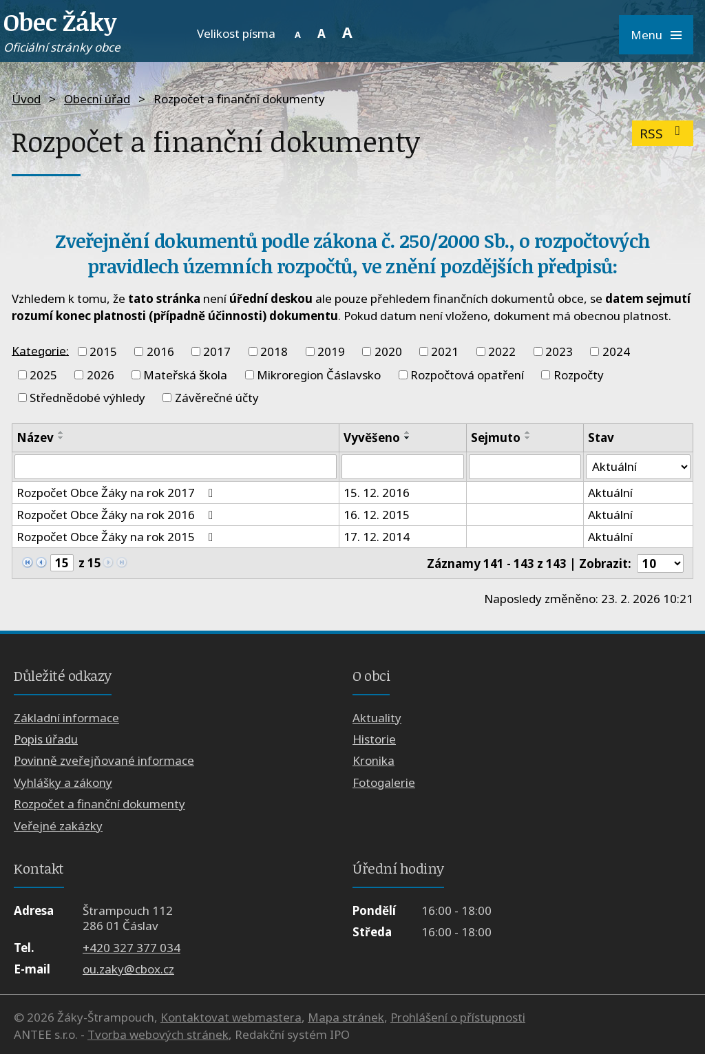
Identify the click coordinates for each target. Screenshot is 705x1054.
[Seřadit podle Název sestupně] (61, 438)
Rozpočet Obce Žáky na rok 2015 (117, 537)
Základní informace (66, 718)
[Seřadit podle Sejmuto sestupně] (528, 438)
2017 (217, 351)
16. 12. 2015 (377, 515)
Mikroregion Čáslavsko (319, 375)
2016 (160, 351)
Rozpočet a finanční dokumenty (99, 804)
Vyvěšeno (372, 437)
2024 (616, 351)
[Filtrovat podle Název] (175, 466)
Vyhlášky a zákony (63, 782)
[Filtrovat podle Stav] (638, 466)
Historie (374, 739)
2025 (43, 375)
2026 (100, 375)
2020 (388, 351)
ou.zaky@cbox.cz (128, 969)
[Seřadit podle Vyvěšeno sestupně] (407, 438)
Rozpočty (579, 375)
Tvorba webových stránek (158, 1034)
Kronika (373, 761)
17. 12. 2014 (377, 537)
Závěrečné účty (217, 397)
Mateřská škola (185, 375)
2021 (445, 351)
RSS (663, 133)
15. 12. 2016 (377, 492)
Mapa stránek (346, 1017)
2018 (274, 351)
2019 (331, 351)
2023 (559, 351)
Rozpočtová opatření (467, 375)
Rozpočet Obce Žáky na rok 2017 (117, 492)
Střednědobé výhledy (87, 397)
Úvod (26, 99)
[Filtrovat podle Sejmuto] (524, 466)
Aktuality (376, 718)
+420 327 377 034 (131, 948)
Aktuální (610, 492)
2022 (502, 351)
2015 (103, 351)
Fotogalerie (383, 782)
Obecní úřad (97, 99)
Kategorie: (40, 350)
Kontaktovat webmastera (231, 1017)
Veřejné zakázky (58, 826)
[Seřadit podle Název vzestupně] (61, 432)
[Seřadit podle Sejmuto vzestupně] (528, 432)
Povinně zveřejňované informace (104, 761)
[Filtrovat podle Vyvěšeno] (402, 466)
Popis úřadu (46, 739)
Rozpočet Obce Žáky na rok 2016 (117, 515)
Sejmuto (495, 437)
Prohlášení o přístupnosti (457, 1017)
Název (35, 437)
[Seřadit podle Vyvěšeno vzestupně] (407, 432)
